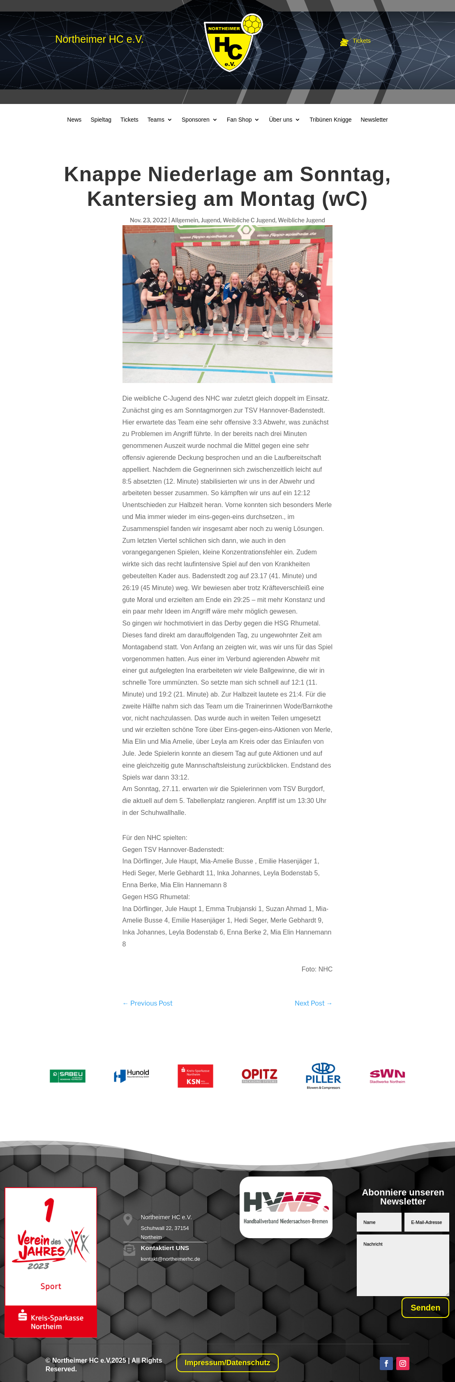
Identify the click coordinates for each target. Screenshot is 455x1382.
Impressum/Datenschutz (227, 1363)
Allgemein (184, 220)
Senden (420, 1309)
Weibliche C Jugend (249, 220)
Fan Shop (239, 120)
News (74, 120)
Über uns (280, 120)
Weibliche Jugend (301, 220)
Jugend (210, 220)
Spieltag (100, 120)
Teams (156, 120)
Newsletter (374, 120)
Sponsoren (196, 120)
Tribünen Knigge (330, 120)
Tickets (129, 120)
